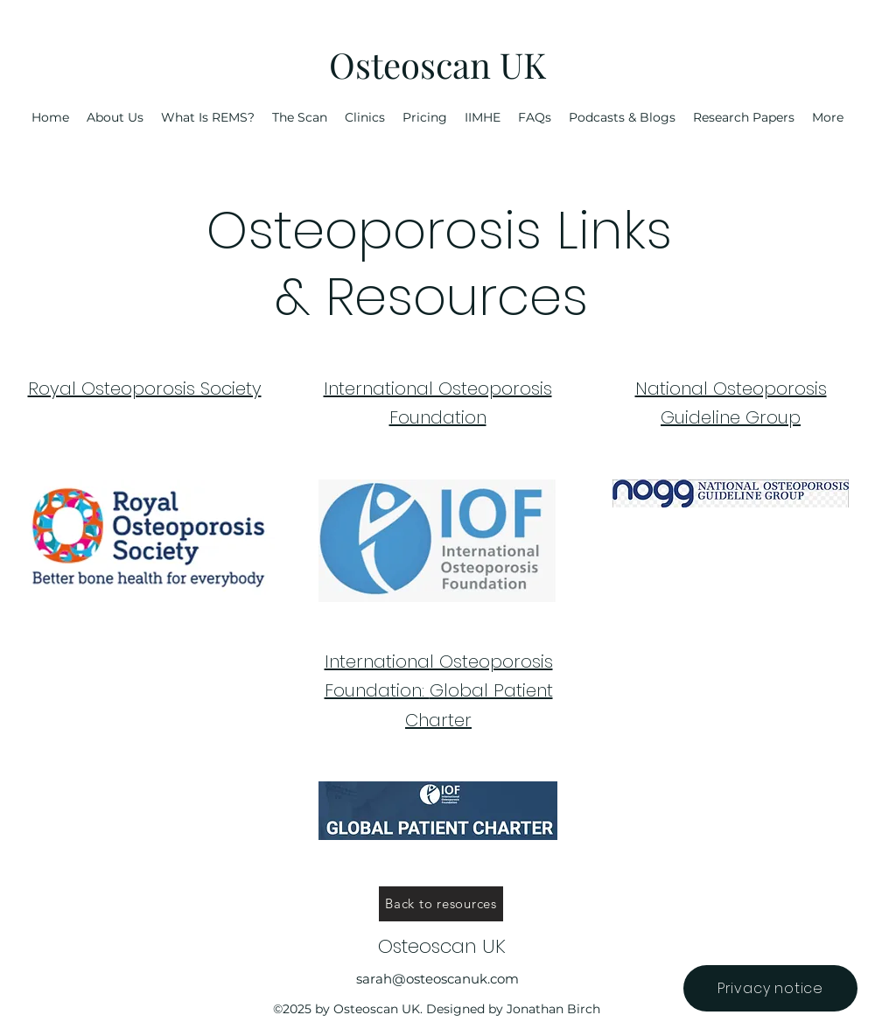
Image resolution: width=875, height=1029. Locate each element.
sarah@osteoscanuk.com (437, 978)
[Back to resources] (441, 903)
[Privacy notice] (770, 988)
